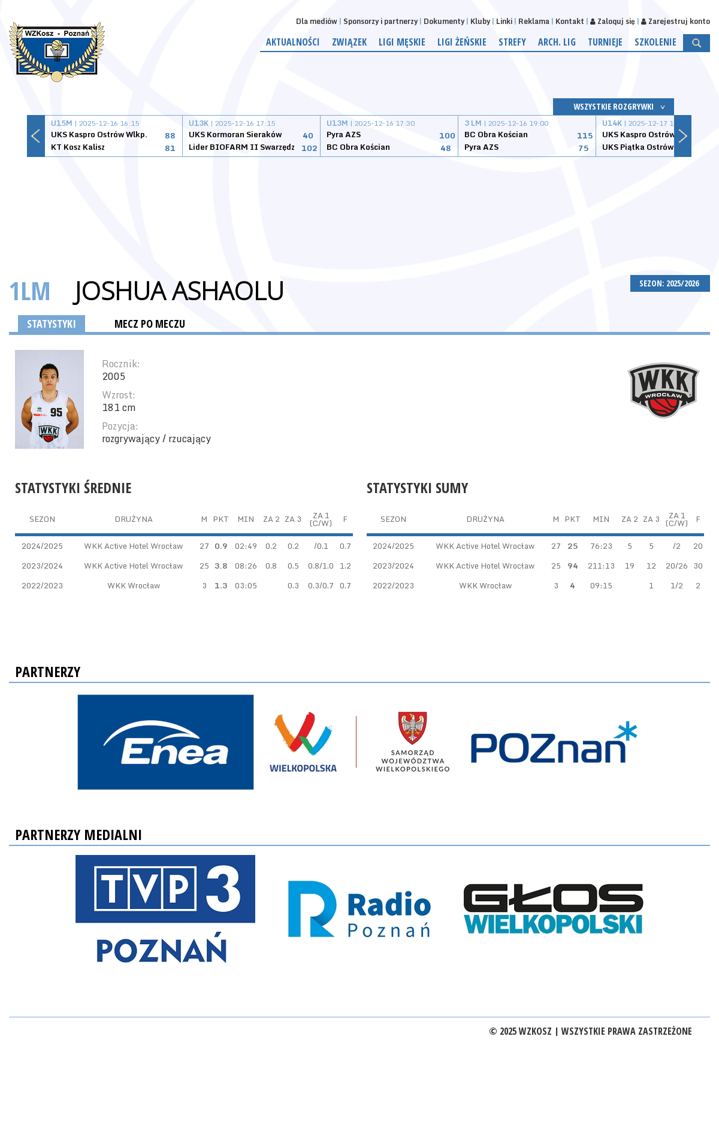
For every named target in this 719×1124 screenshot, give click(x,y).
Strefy (512, 42)
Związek (349, 42)
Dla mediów (316, 21)
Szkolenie (655, 42)
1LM (30, 290)
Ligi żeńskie (462, 42)
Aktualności (293, 42)
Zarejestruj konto (675, 21)
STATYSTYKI (51, 323)
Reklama (533, 21)
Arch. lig (557, 42)
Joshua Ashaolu (179, 290)
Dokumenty (444, 21)
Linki (504, 21)
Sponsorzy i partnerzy (380, 21)
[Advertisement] (359, 202)
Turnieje (605, 42)
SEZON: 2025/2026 (670, 283)
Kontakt (569, 21)
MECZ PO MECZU (149, 323)
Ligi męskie (402, 42)
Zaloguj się (612, 21)
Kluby (480, 21)
